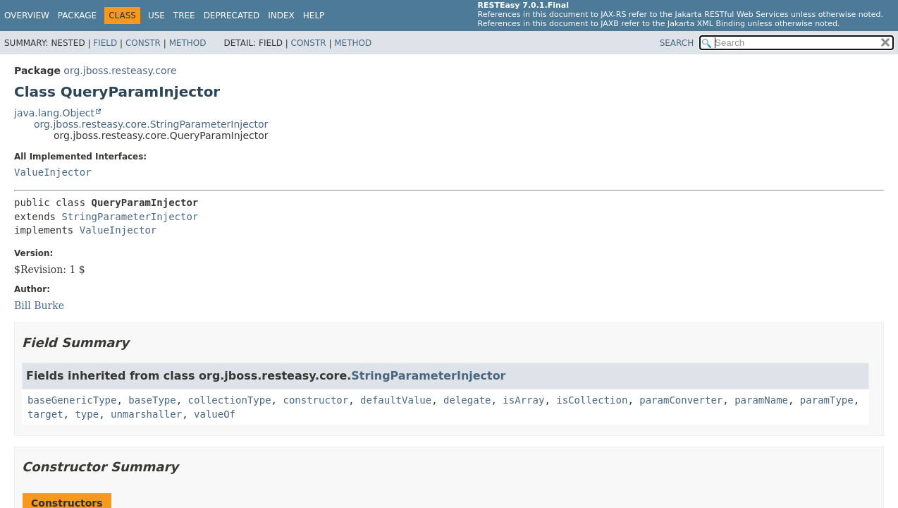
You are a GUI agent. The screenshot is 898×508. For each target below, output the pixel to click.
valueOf (214, 414)
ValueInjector (53, 172)
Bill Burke (39, 305)
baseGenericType (71, 400)
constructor (315, 400)
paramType (827, 400)
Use (156, 15)
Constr (143, 43)
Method (188, 43)
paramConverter (680, 400)
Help (314, 15)
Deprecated (232, 15)
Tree (184, 15)
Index (281, 15)
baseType (152, 400)
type (87, 414)
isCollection (591, 400)
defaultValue (395, 400)
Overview (26, 15)
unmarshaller (146, 414)
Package (77, 15)
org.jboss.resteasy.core (119, 70)
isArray (523, 400)
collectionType (229, 400)
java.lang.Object (54, 113)
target (45, 414)
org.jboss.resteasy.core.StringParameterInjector (151, 124)
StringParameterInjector (129, 216)
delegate (467, 400)
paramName (761, 400)
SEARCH (677, 43)
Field (105, 43)
